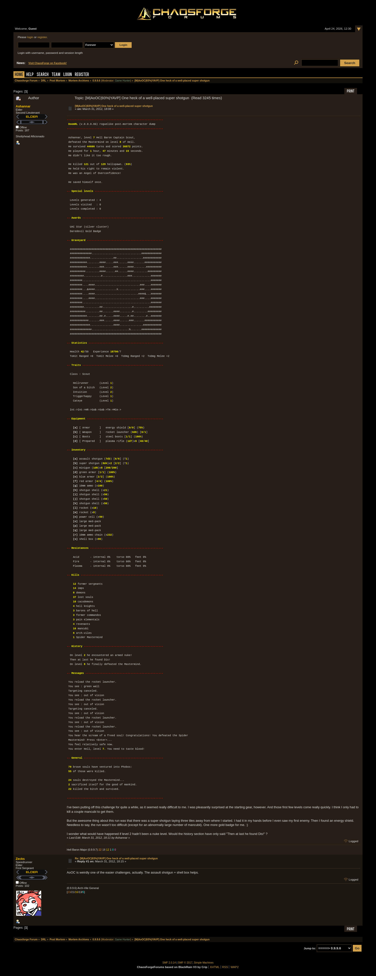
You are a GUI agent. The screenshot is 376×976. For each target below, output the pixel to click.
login (30, 37)
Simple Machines (204, 962)
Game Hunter (122, 80)
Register (82, 75)
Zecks (20, 859)
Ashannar (23, 106)
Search (43, 75)
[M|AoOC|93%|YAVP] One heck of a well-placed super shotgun (114, 105)
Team (56, 75)
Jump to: (310, 948)
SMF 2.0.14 (169, 962)
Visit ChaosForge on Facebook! (47, 63)
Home (19, 75)
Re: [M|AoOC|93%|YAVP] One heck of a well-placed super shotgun (116, 858)
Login (67, 75)
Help (30, 75)
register (42, 37)
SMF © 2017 (185, 962)
